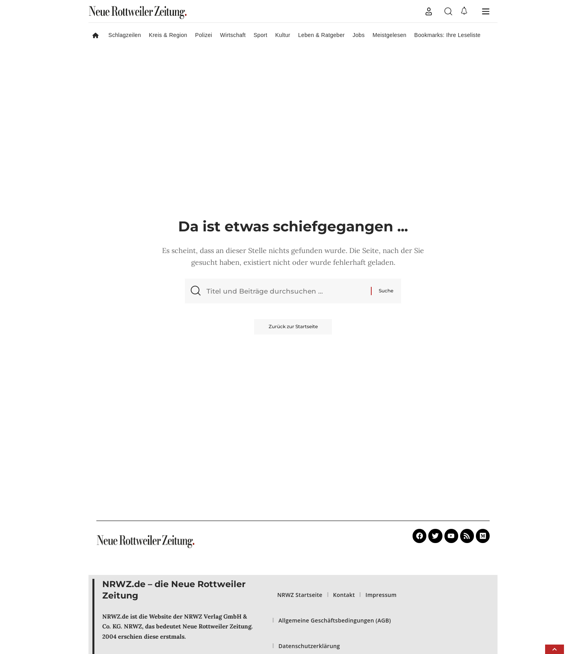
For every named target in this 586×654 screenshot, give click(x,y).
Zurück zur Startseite (293, 328)
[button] (429, 11)
